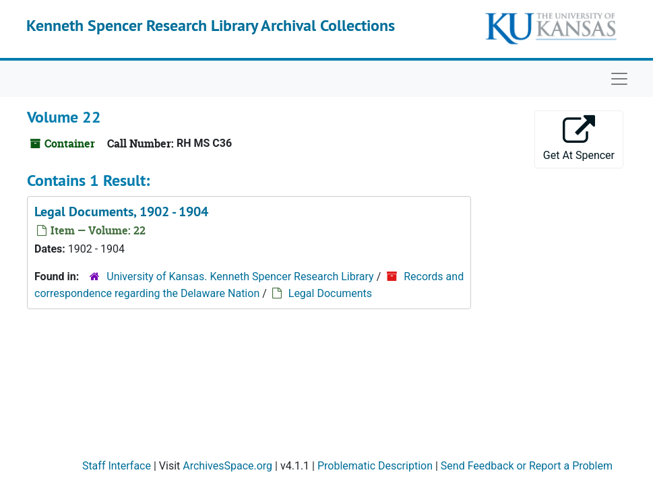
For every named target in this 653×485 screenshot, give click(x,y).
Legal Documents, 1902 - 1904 (121, 211)
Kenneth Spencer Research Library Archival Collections (210, 25)
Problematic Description (375, 465)
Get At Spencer (579, 138)
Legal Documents (330, 293)
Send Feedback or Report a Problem (527, 465)
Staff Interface (116, 465)
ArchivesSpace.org (227, 465)
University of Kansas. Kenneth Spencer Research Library (239, 276)
